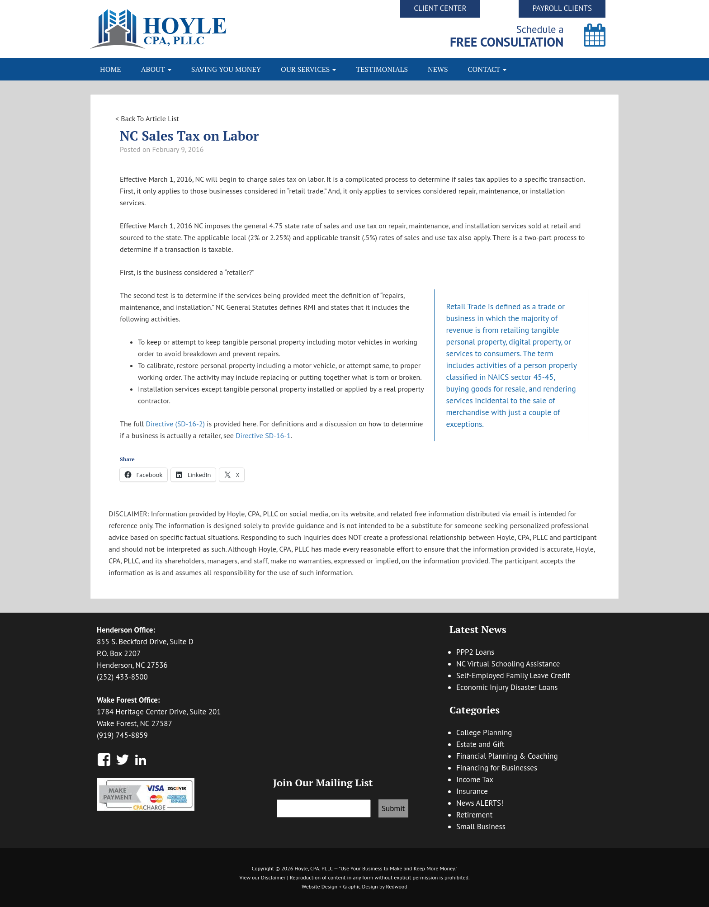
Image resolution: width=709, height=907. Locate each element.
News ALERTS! (479, 803)
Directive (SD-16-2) (175, 423)
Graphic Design (360, 886)
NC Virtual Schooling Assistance (508, 664)
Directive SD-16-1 (263, 435)
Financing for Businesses (496, 768)
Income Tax (474, 779)
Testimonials (382, 69)
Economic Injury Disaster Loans (507, 687)
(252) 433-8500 (122, 677)
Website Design (319, 886)
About (156, 69)
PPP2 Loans (475, 652)
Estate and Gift (480, 744)
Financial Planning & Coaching (507, 756)
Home (110, 69)
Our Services (308, 69)
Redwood (396, 886)
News (438, 69)
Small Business (481, 826)
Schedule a (507, 36)
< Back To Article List (147, 118)
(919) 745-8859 (122, 735)
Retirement (474, 815)
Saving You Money (226, 69)
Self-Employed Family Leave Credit (513, 675)
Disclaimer (273, 877)
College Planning (484, 732)
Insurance (472, 791)
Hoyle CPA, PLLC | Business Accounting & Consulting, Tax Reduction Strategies (222, 29)
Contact (487, 69)
